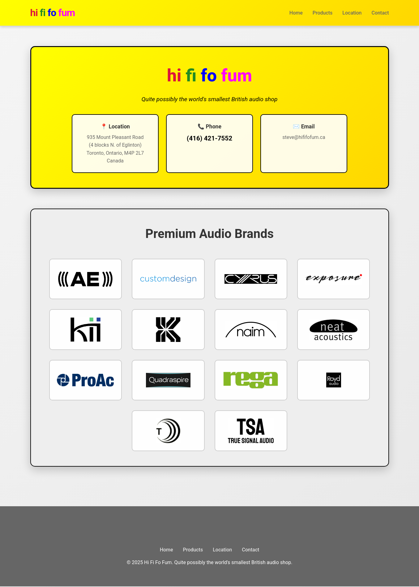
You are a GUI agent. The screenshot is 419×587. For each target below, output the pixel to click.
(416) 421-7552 (209, 138)
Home (296, 13)
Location (351, 13)
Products (323, 13)
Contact (380, 13)
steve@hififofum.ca (294, 137)
